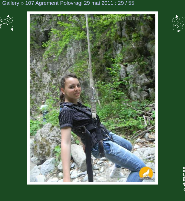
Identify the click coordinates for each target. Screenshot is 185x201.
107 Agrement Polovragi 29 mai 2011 (69, 3)
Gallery (10, 3)
